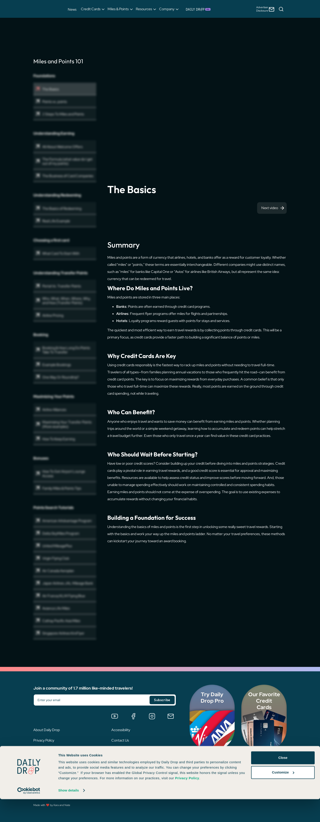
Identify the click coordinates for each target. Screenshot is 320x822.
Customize (283, 795)
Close (283, 780)
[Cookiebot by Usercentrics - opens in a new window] (28, 813)
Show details (68, 813)
